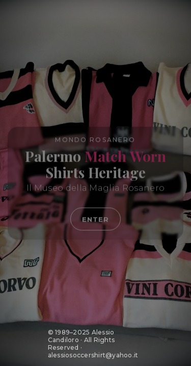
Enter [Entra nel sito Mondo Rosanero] (95, 220)
